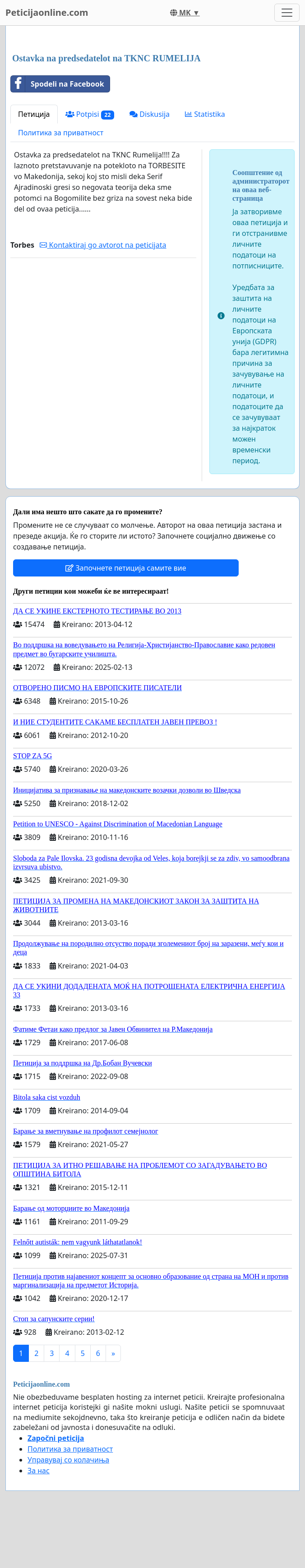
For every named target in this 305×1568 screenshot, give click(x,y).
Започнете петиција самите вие (125, 568)
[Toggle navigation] (287, 13)
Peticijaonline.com (46, 12)
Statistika (205, 114)
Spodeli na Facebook (57, 84)
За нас (39, 1471)
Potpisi (90, 114)
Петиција (34, 114)
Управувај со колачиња (68, 1460)
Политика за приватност (60, 133)
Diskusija (149, 114)
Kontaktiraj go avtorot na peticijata (103, 245)
